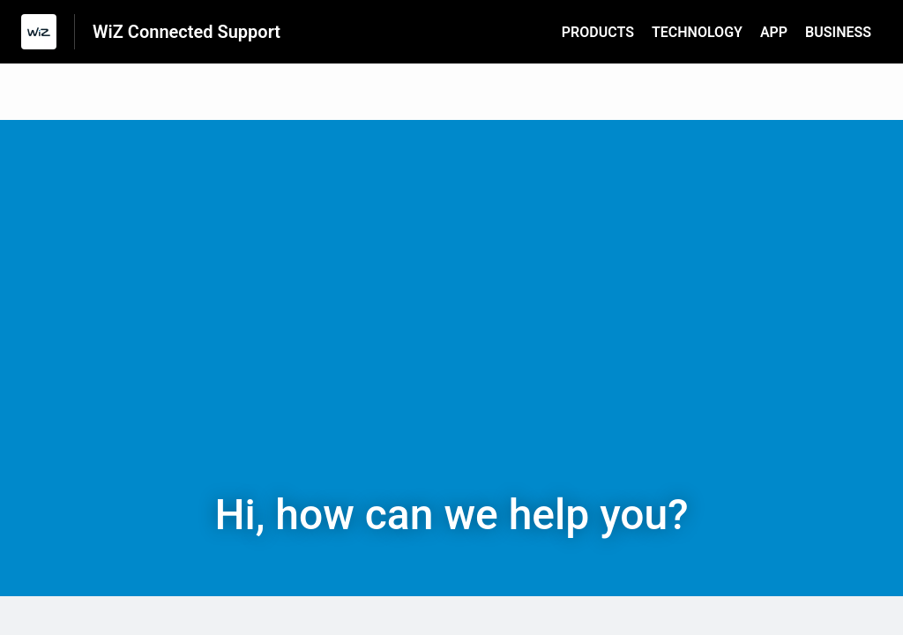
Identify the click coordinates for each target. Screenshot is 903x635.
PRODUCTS (598, 32)
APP (773, 32)
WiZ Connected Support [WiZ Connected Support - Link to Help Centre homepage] (186, 31)
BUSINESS (838, 32)
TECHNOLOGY (697, 32)
